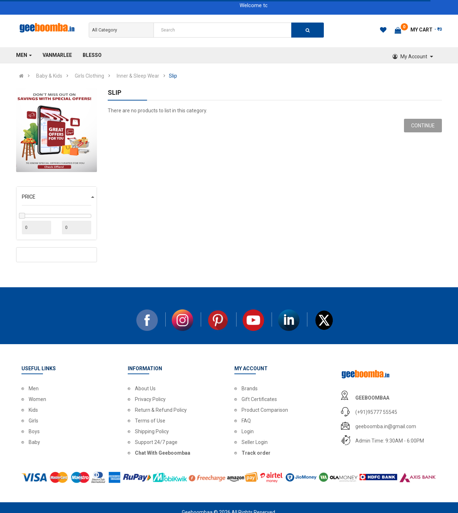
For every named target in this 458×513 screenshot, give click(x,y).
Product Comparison (265, 410)
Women (37, 399)
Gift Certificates (259, 399)
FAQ (246, 421)
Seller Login (255, 442)
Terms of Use (150, 421)
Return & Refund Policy (161, 410)
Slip (173, 75)
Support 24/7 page (156, 442)
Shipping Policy (152, 431)
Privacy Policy (150, 399)
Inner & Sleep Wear (138, 75)
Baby (34, 442)
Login (248, 431)
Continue (423, 125)
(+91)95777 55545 (376, 412)
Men (34, 388)
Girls (33, 421)
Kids (33, 410)
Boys (34, 431)
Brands (250, 388)
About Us (145, 388)
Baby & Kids (49, 75)
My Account (413, 56)
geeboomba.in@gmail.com (385, 426)
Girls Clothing (89, 75)
